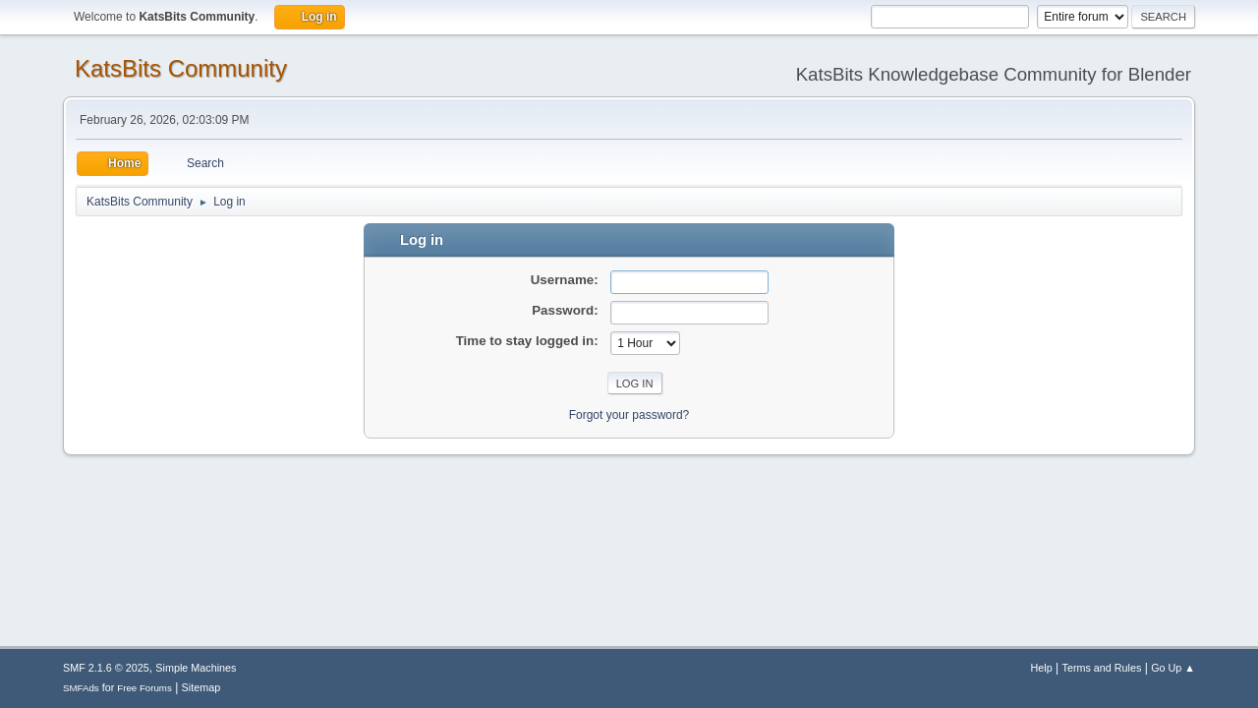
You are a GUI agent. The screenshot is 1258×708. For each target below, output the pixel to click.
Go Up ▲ (1173, 668)
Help (1042, 668)
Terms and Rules (1102, 668)
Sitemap (201, 687)
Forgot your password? (629, 415)
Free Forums (144, 687)
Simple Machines (195, 668)
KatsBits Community (181, 68)
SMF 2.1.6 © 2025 (106, 668)
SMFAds (81, 687)
